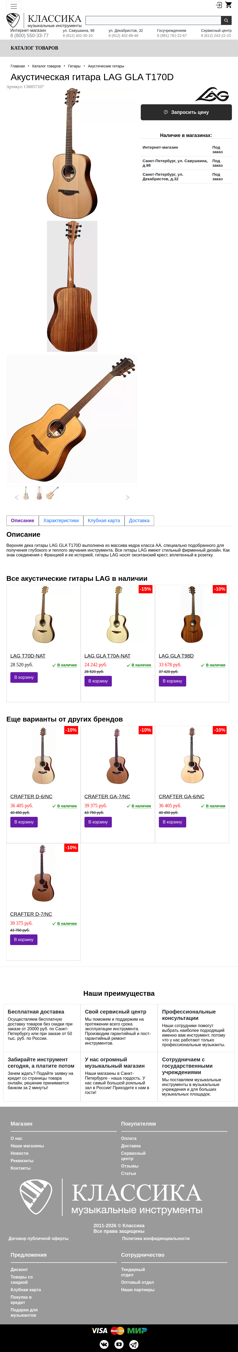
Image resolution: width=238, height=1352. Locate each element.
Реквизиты (22, 1160)
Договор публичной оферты (38, 1238)
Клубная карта (26, 1289)
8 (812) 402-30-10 (77, 35)
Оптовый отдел (137, 1282)
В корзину (24, 677)
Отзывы (129, 1166)
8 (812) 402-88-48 (123, 35)
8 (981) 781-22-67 (172, 35)
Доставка (131, 1146)
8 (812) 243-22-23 (216, 35)
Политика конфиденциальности (156, 1238)
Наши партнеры (138, 1289)
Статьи (128, 1173)
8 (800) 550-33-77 (29, 35)
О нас (16, 1138)
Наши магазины (27, 1146)
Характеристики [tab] (61, 520)
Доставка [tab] (139, 520)
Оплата (129, 1138)
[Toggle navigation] (13, 6)
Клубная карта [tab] (104, 520)
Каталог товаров (34, 48)
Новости (19, 1153)
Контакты (21, 1168)
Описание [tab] (22, 520)
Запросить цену (186, 112)
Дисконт (19, 1269)
